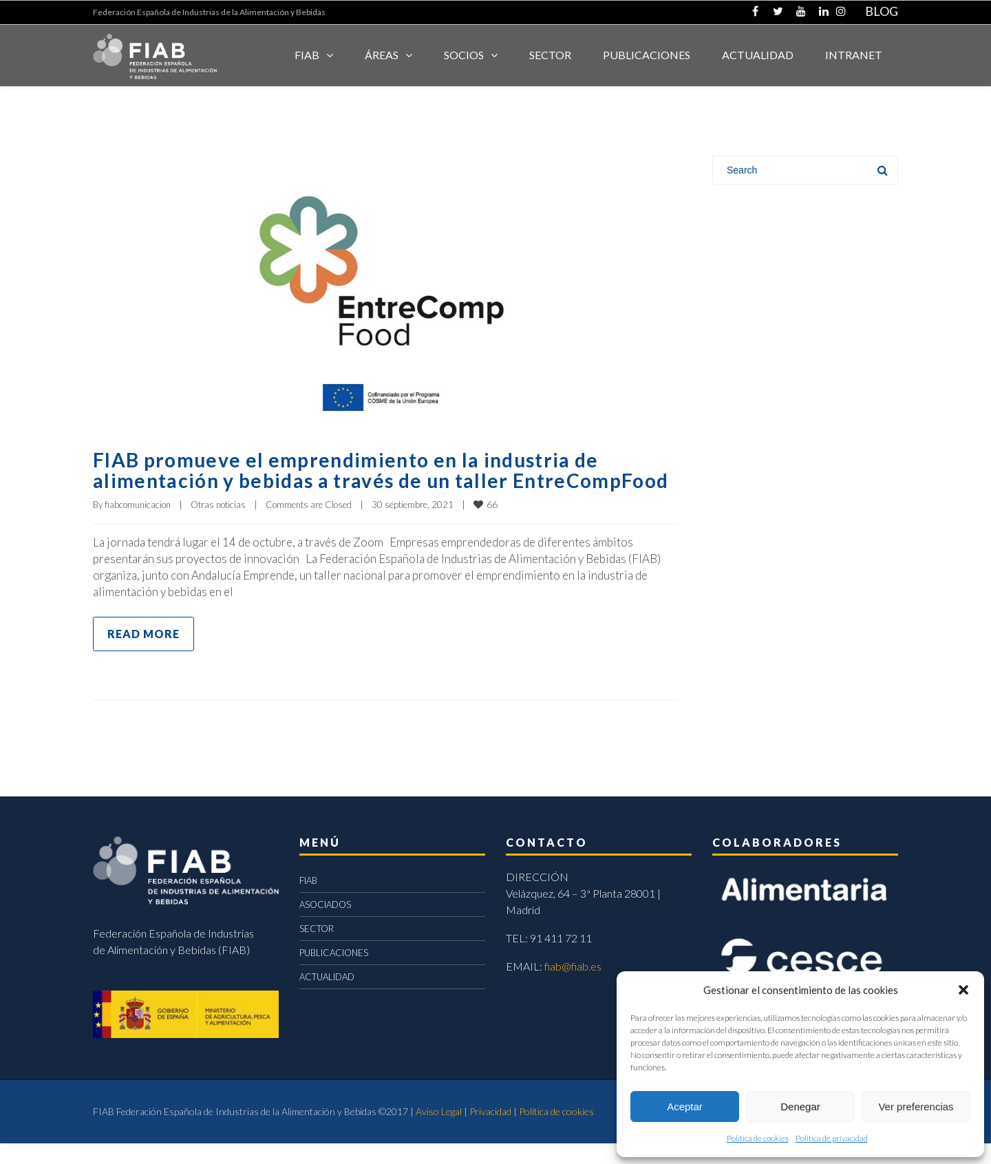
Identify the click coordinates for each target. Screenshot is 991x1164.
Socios (464, 54)
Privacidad (490, 1132)
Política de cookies (758, 1138)
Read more (143, 654)
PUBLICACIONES (333, 973)
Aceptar (685, 1106)
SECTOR (550, 54)
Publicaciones (646, 54)
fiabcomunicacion (138, 525)
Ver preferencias (915, 1106)
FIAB (307, 54)
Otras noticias (218, 525)
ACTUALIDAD (757, 54)
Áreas (381, 54)
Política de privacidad (832, 1138)
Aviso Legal (439, 1132)
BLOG (881, 11)
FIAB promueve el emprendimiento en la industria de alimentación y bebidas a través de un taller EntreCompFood (361, 480)
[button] (963, 990)
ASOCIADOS (325, 925)
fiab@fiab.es (572, 986)
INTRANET (853, 54)
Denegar (800, 1106)
